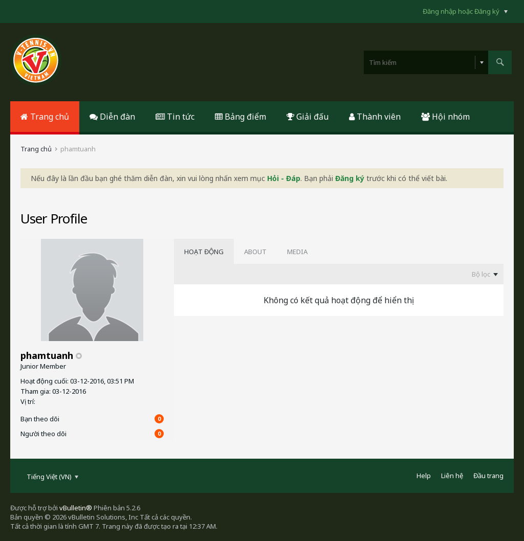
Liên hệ (452, 475)
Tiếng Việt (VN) (52, 476)
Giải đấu (308, 116)
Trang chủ (44, 116)
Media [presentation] (297, 251)
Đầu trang (488, 475)
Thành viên (375, 116)
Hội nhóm (445, 116)
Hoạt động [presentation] (204, 251)
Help (424, 475)
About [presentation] (255, 251)
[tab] (204, 251)
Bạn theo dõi (39, 418)
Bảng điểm (240, 116)
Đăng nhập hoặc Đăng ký (465, 11)
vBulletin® (75, 507)
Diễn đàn (112, 116)
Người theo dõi (43, 433)
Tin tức (175, 116)
